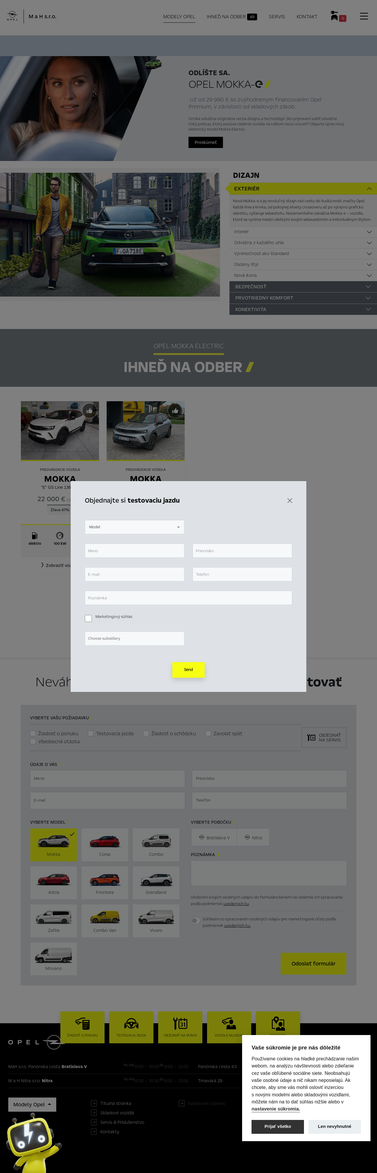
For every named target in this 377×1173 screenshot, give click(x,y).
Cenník (246, 45)
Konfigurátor (214, 45)
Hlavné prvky (120, 45)
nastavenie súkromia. (276, 1108)
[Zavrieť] (290, 500)
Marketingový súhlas (113, 616)
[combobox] (134, 527)
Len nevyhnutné (334, 1126)
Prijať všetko (277, 1126)
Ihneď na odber (166, 45)
